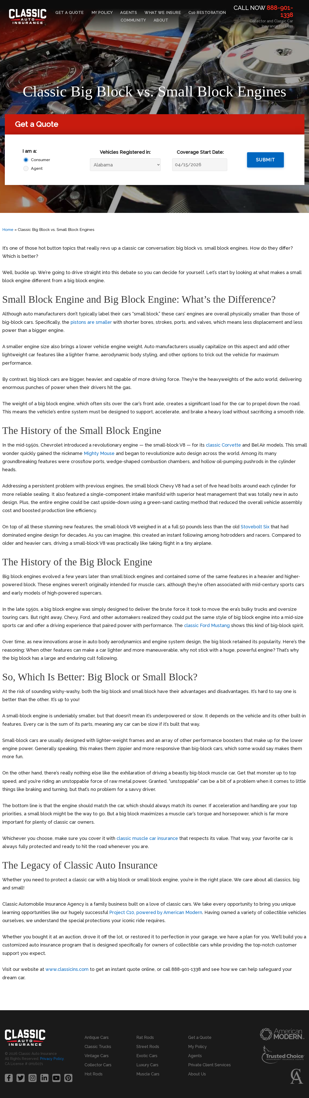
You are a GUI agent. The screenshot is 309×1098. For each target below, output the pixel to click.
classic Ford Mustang (207, 625)
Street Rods (147, 1046)
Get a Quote (69, 12)
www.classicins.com (66, 969)
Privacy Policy (52, 1059)
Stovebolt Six (255, 526)
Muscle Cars (147, 1074)
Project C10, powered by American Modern (156, 912)
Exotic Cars (146, 1055)
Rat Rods (145, 1037)
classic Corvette (224, 445)
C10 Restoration (207, 12)
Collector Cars (98, 1064)
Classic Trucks (98, 1046)
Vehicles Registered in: (125, 152)
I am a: (29, 151)
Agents (128, 12)
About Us (197, 1074)
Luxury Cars (147, 1064)
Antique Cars (97, 1037)
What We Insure (162, 12)
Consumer (40, 159)
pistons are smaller (91, 322)
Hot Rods (94, 1074)
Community (133, 20)
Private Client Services (209, 1064)
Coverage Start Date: (200, 152)
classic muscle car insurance (147, 838)
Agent (37, 168)
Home (7, 229)
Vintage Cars (97, 1055)
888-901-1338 (280, 11)
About (161, 20)
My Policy (102, 12)
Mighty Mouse (111, 453)
